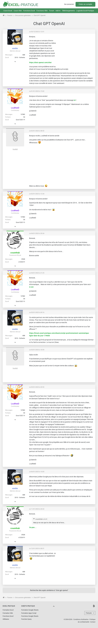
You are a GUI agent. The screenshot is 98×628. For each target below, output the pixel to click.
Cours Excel (7, 11)
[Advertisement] (75, 51)
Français (89, 613)
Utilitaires (6, 619)
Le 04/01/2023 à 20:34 (36, 233)
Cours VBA (18, 11)
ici (75, 100)
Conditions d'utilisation (80, 619)
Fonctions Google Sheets (29, 616)
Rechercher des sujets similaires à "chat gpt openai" (49, 590)
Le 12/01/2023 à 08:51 (36, 548)
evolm (15, 48)
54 (24, 117)
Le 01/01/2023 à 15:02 (36, 91)
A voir (31, 287)
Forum (51, 11)
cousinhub (15, 252)
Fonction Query (26, 619)
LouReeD (15, 108)
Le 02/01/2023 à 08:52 (36, 131)
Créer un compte (85, 4)
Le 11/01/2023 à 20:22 (36, 509)
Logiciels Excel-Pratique (85, 11)
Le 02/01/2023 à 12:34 (36, 194)
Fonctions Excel (29, 11)
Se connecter (69, 4)
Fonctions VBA (42, 11)
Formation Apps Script (28, 613)
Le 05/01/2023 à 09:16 (36, 312)
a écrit (45, 519)
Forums (9, 15)
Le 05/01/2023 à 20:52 (36, 387)
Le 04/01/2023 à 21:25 (36, 273)
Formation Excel (8, 610)
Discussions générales (23, 15)
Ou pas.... (32, 527)
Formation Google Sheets (29, 610)
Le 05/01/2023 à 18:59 (36, 350)
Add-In (58, 11)
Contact (92, 622)
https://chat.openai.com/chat (40, 62)
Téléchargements (68, 11)
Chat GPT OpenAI (40, 15)
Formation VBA (8, 613)
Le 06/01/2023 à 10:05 (36, 472)
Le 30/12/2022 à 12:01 (36, 31)
